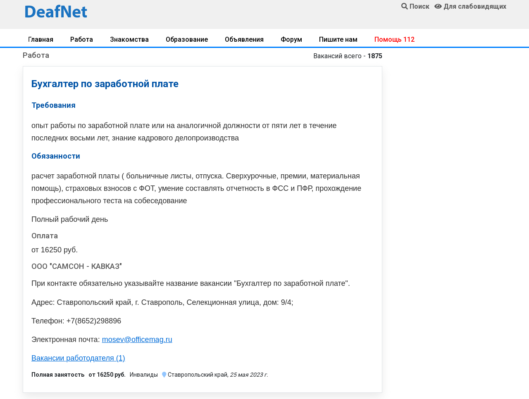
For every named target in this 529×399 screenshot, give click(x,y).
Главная (40, 39)
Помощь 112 (394, 39)
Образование (187, 39)
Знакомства (129, 39)
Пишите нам (338, 39)
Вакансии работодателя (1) (78, 358)
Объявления (244, 39)
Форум (291, 39)
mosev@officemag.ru (137, 339)
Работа (81, 39)
